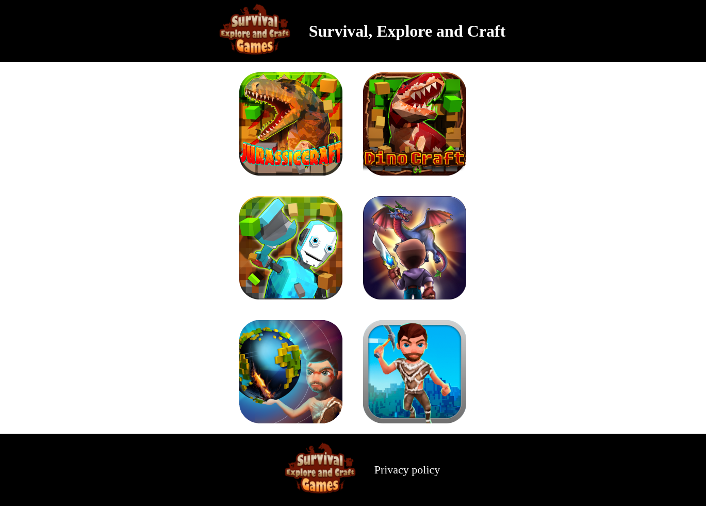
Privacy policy (407, 469)
